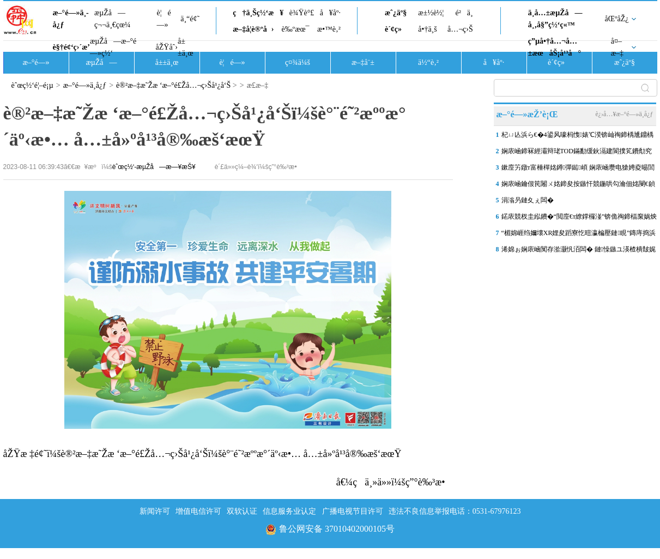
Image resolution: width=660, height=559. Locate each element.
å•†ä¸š (427, 29)
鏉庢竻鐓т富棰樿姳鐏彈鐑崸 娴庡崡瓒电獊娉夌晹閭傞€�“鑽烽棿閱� (578, 170)
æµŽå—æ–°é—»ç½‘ (113, 47)
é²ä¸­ (464, 13)
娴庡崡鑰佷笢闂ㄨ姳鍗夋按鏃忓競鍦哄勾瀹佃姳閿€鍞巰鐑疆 (578, 186)
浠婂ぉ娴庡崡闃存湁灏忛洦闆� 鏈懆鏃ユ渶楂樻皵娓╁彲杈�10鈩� (578, 251)
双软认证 (242, 511)
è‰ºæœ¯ (296, 29)
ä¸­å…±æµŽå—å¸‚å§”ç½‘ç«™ (555, 19)
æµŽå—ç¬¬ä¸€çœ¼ (112, 19)
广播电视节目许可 (352, 511)
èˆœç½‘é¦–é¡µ (32, 85)
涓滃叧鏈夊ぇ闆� (527, 200)
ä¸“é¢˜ (189, 19)
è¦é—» (164, 19)
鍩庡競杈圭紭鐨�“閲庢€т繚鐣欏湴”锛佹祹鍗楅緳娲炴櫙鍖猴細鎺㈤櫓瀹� (579, 219)
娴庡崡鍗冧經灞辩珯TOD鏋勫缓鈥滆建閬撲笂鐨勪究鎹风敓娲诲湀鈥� (576, 153)
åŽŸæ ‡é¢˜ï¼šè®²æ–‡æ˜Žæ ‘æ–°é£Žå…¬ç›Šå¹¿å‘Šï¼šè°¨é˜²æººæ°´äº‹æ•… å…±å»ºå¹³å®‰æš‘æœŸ (202, 453)
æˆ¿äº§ (396, 13)
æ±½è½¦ (431, 13)
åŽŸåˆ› (167, 47)
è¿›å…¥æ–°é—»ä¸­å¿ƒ (624, 114)
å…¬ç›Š (460, 29)
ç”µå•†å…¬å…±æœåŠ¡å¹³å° (554, 47)
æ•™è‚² (329, 29)
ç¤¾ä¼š (297, 62)
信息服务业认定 (289, 511)
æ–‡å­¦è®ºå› (253, 29)
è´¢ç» (396, 29)
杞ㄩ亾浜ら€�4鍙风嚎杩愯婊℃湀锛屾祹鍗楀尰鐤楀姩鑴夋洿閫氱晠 (577, 137)
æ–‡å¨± (363, 62)
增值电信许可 (198, 511)
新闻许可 (155, 511)
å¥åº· (330, 13)
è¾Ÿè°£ (301, 13)
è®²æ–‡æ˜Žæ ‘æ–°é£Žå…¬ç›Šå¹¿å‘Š (173, 85)
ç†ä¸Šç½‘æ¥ (258, 13)
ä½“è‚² (428, 62)
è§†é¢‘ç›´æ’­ (71, 47)
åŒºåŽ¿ (617, 19)
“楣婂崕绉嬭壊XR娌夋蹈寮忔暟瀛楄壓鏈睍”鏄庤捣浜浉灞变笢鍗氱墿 (578, 235)
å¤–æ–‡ (617, 47)
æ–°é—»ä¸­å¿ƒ (71, 19)
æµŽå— (101, 62)
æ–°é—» (35, 62)
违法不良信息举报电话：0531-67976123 (455, 511)
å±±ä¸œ (185, 47)
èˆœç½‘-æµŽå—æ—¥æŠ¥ (154, 167)
